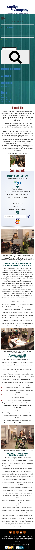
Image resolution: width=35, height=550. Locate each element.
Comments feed (6, 99)
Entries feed (4, 97)
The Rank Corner (24, 544)
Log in (3, 96)
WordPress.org (5, 101)
